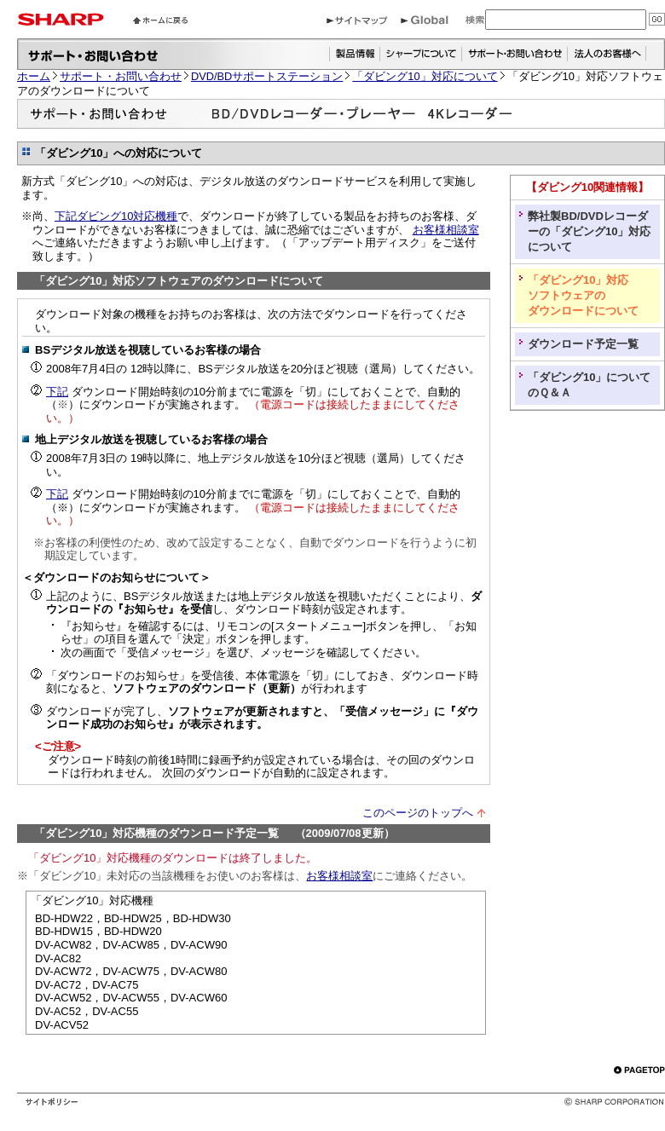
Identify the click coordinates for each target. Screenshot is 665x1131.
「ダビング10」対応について (424, 76)
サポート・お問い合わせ (121, 76)
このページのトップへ (417, 812)
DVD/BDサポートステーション (267, 76)
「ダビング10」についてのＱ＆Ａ (589, 385)
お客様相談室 (446, 229)
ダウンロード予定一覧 (583, 344)
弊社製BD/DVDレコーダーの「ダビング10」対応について (589, 231)
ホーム (33, 76)
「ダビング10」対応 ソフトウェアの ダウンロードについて (583, 295)
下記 (57, 391)
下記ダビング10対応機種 (116, 216)
